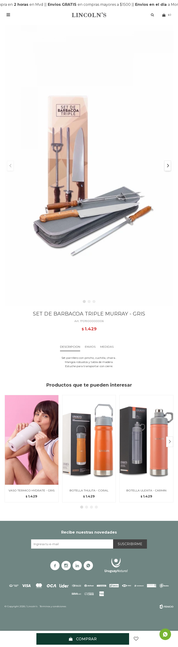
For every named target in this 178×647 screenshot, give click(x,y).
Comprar (86, 639)
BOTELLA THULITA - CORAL (89, 490)
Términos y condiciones (53, 606)
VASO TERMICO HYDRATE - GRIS (31, 490)
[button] (167, 166)
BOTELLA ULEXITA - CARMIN (146, 490)
